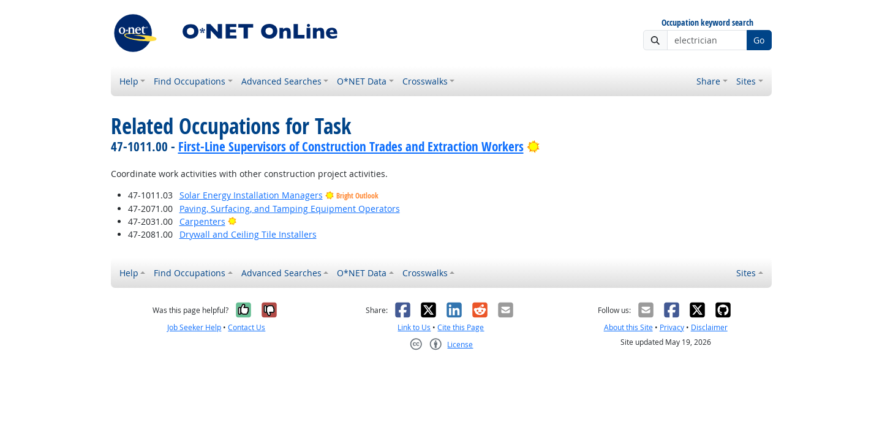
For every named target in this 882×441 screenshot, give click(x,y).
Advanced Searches (281, 81)
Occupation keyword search (707, 23)
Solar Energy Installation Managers (251, 195)
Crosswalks (425, 81)
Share (708, 81)
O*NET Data (361, 81)
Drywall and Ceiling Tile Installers (248, 234)
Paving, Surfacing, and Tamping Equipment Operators (289, 208)
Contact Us (246, 327)
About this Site (628, 327)
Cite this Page (460, 327)
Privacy (672, 327)
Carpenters (202, 221)
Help (128, 81)
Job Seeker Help (194, 327)
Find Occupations (189, 81)
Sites (746, 81)
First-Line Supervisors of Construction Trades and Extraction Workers (351, 146)
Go (758, 40)
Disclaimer (709, 327)
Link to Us (414, 327)
